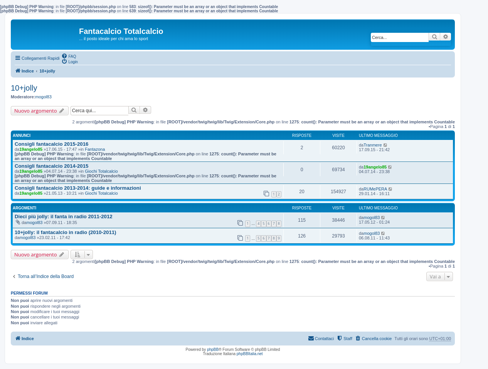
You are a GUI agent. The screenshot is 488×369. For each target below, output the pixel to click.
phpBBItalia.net (250, 354)
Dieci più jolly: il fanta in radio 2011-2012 (64, 216)
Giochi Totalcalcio (101, 171)
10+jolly (24, 88)
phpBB (213, 349)
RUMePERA (375, 189)
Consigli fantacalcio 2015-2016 (51, 144)
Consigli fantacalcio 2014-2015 (51, 166)
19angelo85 (30, 149)
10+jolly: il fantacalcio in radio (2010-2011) (65, 232)
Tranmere (372, 145)
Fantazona (95, 149)
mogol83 (43, 96)
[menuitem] (68, 56)
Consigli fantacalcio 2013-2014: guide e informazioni (78, 188)
